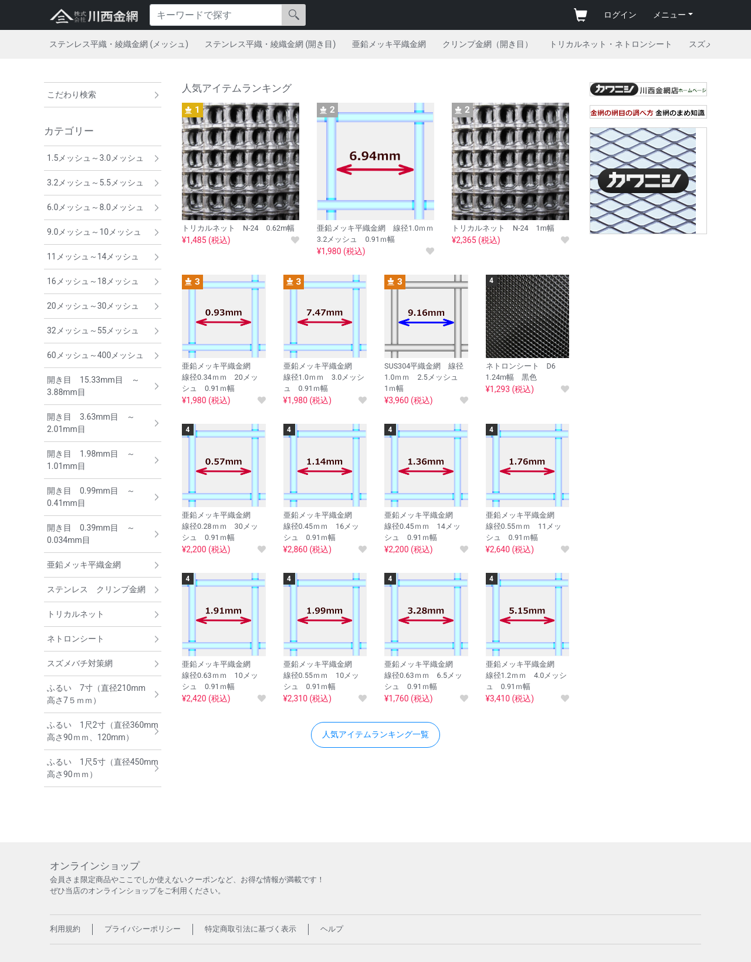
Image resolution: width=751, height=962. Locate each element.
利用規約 (65, 928)
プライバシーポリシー (142, 928)
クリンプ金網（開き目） (487, 44)
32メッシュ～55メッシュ (93, 330)
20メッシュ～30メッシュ (93, 305)
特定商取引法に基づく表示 (250, 928)
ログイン (620, 14)
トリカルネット (75, 614)
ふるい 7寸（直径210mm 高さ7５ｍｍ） (100, 694)
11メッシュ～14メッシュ (93, 256)
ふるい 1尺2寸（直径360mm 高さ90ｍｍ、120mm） (104, 731)
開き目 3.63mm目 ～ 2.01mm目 (95, 423)
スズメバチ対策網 (80, 663)
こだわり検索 (71, 94)
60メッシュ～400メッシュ (95, 355)
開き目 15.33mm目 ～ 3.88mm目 (97, 386)
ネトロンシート (75, 638)
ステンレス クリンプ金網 (96, 589)
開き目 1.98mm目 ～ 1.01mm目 (95, 460)
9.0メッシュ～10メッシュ (94, 232)
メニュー (669, 14)
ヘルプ (331, 928)
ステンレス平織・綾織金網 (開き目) (270, 44)
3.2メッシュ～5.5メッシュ (95, 182)
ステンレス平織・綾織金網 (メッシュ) (118, 44)
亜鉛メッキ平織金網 (389, 44)
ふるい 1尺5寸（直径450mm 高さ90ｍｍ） (104, 768)
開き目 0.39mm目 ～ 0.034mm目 (95, 534)
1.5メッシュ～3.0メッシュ (95, 158)
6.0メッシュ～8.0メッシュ (95, 207)
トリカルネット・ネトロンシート (610, 44)
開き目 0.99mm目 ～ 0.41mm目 (95, 497)
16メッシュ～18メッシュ (93, 281)
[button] (375, 735)
